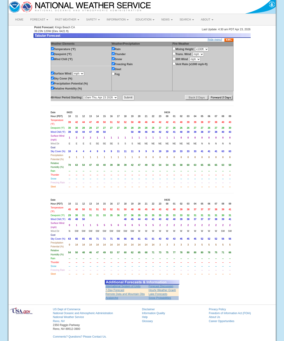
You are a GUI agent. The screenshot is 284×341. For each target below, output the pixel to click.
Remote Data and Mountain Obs (125, 294)
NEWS (167, 19)
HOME (19, 19)
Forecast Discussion (161, 286)
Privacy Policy (217, 309)
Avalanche (112, 298)
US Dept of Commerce (67, 309)
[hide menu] (215, 39)
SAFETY (93, 19)
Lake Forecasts (158, 294)
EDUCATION (144, 19)
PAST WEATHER (67, 19)
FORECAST (39, 19)
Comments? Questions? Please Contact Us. (80, 336)
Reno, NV (59, 321)
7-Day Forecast (115, 290)
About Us (214, 317)
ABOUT (207, 19)
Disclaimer (148, 309)
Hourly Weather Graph (162, 290)
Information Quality (153, 313)
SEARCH (187, 19)
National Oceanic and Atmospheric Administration (83, 313)
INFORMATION (118, 19)
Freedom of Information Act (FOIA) (230, 313)
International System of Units (123, 286)
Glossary (147, 321)
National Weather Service (68, 317)
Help (145, 317)
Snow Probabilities (160, 298)
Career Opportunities (221, 321)
